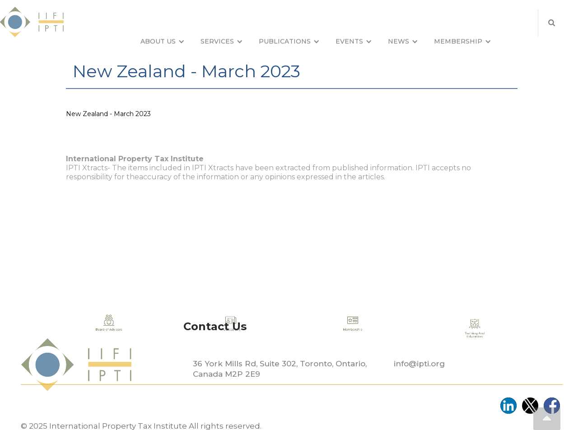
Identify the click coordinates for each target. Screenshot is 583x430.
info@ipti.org (419, 384)
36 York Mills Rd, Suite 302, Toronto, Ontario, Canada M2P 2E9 (280, 390)
